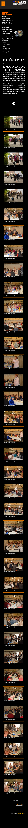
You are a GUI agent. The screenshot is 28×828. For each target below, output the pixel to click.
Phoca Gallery (21, 813)
